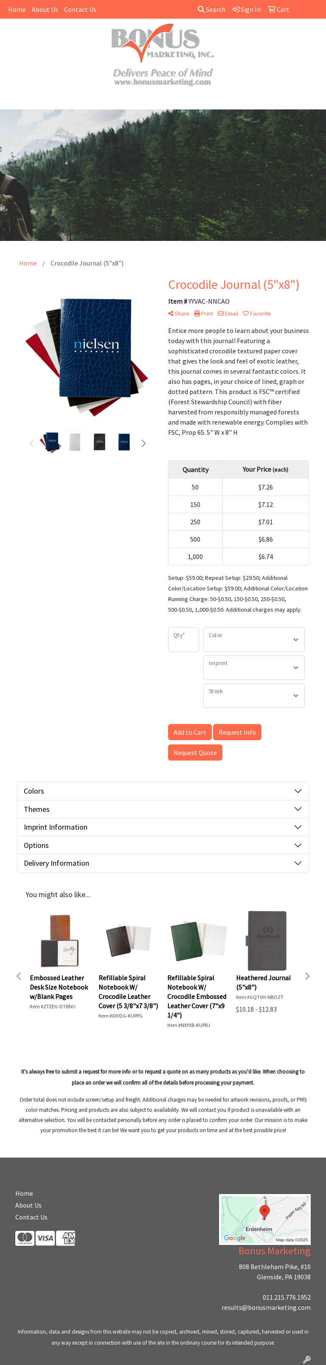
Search (211, 9)
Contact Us (80, 9)
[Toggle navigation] (13, 100)
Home (17, 9)
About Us (45, 9)
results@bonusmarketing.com (266, 1307)
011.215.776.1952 (287, 1297)
